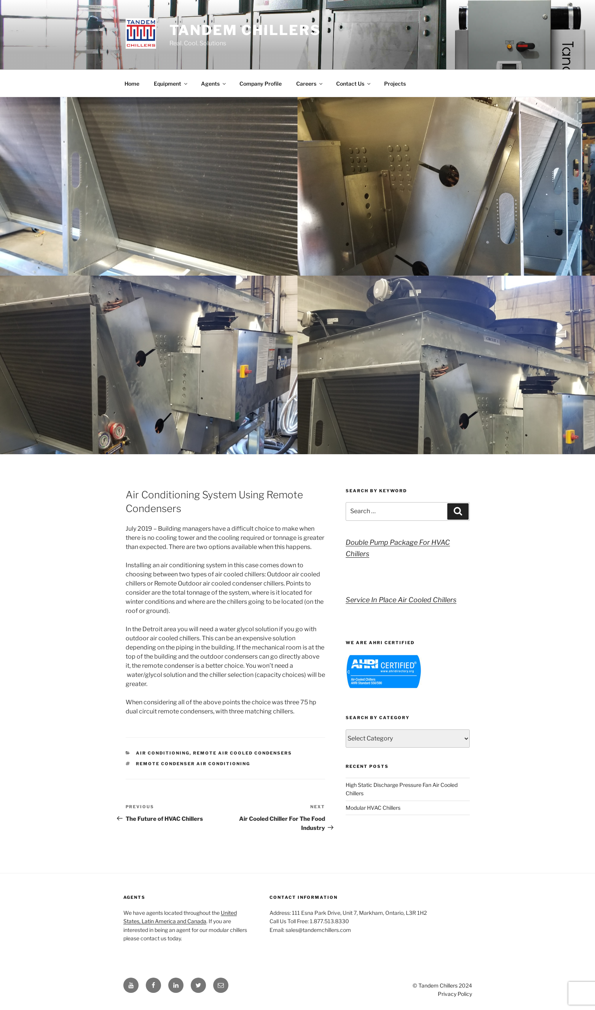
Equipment (171, 83)
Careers (310, 83)
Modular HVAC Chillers (373, 807)
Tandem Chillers (245, 30)
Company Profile (260, 83)
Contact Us (354, 83)
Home (131, 83)
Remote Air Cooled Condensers (242, 753)
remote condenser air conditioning (193, 763)
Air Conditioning (163, 753)
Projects (395, 83)
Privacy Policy (455, 994)
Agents (214, 83)
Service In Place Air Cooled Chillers (401, 600)
